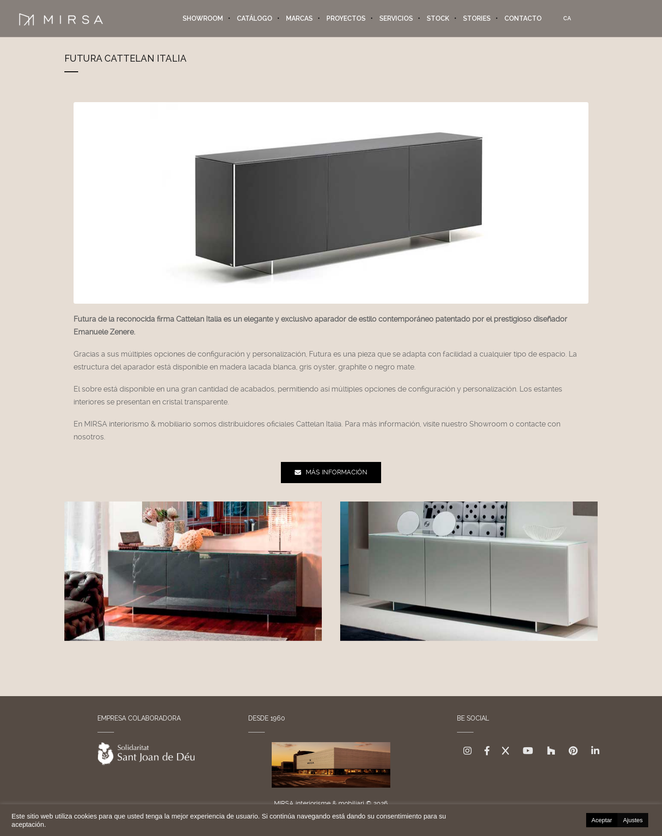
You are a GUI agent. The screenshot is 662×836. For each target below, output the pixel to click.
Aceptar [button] (602, 820)
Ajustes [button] (633, 820)
